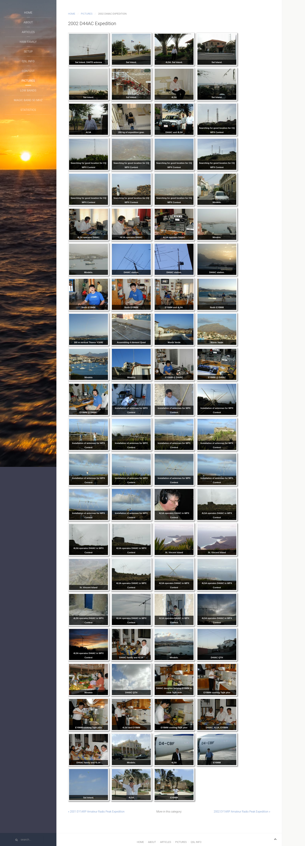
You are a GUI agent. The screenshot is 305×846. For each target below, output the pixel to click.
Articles (28, 32)
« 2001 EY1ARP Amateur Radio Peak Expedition (96, 811)
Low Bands (28, 90)
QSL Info (28, 61)
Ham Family (28, 42)
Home (28, 12)
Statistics (28, 110)
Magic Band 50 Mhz (28, 100)
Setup (28, 51)
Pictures (28, 80)
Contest (28, 71)
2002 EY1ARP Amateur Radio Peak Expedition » (242, 811)
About (28, 22)
